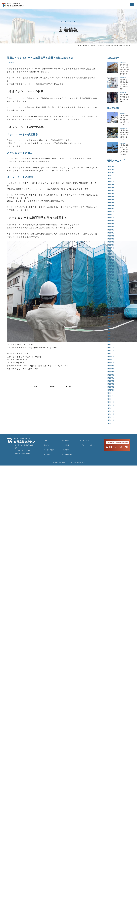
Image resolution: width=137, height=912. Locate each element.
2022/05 (110, 305)
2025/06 (110, 193)
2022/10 (110, 290)
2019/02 (110, 423)
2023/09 (110, 257)
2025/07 (110, 190)
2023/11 (110, 251)
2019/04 (110, 417)
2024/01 (110, 245)
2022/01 (110, 317)
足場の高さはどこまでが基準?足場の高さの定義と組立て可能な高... (125, 69)
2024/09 (110, 220)
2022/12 (110, 284)
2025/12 (110, 175)
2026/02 (110, 169)
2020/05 (110, 378)
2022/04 (110, 308)
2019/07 (110, 408)
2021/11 (110, 323)
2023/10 (110, 254)
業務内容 (46, 445)
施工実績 (46, 454)
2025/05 (110, 196)
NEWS (52, 386)
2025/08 (110, 187)
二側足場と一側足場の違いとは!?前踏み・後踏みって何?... (124, 84)
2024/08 (110, 223)
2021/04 (110, 344)
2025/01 (110, 208)
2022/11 (110, 287)
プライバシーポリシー (87, 445)
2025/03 (110, 202)
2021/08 (110, 332)
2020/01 (110, 390)
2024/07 (110, 226)
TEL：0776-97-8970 (22, 450)
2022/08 (110, 296)
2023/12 (110, 248)
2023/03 (110, 275)
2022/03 (110, 311)
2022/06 (110, 302)
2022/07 (110, 299)
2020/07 (110, 371)
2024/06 (110, 229)
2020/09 (110, 365)
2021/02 (110, 350)
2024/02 (110, 241)
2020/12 (110, 356)
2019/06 (110, 411)
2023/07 (110, 263)
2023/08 (110, 260)
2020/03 (110, 384)
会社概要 (65, 445)
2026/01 (110, 172)
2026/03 (110, 166)
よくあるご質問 (48, 450)
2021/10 (110, 326)
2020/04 (110, 381)
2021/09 (110, 329)
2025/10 (110, 181)
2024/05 (110, 232)
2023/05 (110, 269)
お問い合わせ (66, 454)
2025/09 (110, 184)
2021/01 (110, 353)
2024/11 (110, 214)
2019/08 (110, 405)
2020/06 (110, 375)
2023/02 (110, 278)
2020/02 (110, 387)
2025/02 (110, 205)
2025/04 (110, 199)
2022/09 (110, 293)
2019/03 (110, 420)
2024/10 (110, 217)
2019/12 (110, 393)
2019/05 (110, 414)
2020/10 (110, 362)
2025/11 (110, 178)
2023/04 (110, 272)
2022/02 (110, 314)
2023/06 (110, 266)
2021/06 (110, 338)
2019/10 (110, 399)
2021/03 (110, 347)
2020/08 (110, 368)
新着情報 (86, 45)
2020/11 (110, 359)
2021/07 (110, 335)
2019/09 (110, 402)
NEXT (68, 386)
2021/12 (110, 320)
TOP (79, 45)
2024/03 (110, 238)
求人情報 (65, 440)
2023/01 (110, 281)
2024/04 (110, 235)
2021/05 (110, 341)
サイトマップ (84, 440)
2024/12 (110, 211)
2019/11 (110, 396)
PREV (36, 386)
